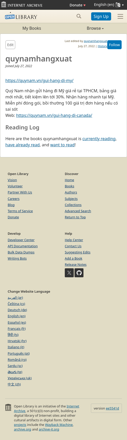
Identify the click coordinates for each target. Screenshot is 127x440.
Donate (78, 5)
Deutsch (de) (17, 310)
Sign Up (101, 16)
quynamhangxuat (95, 41)
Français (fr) (17, 328)
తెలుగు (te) (15, 372)
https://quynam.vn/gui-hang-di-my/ (39, 80)
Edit (10, 44)
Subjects (71, 198)
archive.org (22, 429)
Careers (13, 198)
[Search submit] (79, 16)
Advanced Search (78, 211)
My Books (32, 28)
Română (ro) (17, 359)
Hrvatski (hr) (17, 341)
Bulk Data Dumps (21, 252)
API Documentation (23, 246)
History (102, 46)
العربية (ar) (15, 297)
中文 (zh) (14, 384)
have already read (22, 145)
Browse (84, 28)
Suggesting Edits (77, 252)
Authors (71, 192)
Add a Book (73, 258)
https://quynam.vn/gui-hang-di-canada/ (54, 115)
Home (69, 180)
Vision (12, 180)
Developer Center (21, 240)
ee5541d (112, 408)
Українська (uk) (19, 378)
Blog (11, 204)
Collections (73, 204)
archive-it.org (49, 429)
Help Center (74, 240)
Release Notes (76, 264)
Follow (114, 44)
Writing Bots (17, 258)
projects (20, 424)
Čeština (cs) (16, 303)
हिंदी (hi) (13, 334)
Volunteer (15, 186)
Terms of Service (20, 211)
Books (69, 186)
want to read (62, 145)
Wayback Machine (59, 424)
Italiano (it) (16, 347)
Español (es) (17, 322)
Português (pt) (19, 353)
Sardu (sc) (15, 365)
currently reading (99, 138)
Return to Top (75, 217)
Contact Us (73, 246)
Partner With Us (20, 192)
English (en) (17, 316)
